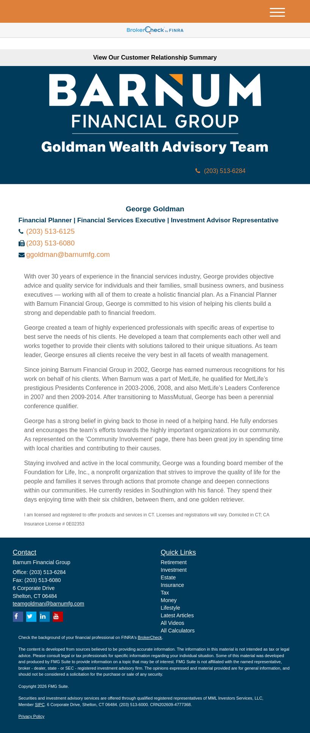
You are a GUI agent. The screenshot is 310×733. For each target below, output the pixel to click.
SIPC (40, 704)
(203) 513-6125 (50, 231)
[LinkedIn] (44, 617)
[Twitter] (31, 617)
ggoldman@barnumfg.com (68, 254)
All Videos (172, 623)
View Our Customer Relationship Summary (155, 57)
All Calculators (178, 631)
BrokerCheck (150, 637)
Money (169, 600)
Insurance (172, 585)
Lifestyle (170, 608)
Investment (174, 570)
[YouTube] (58, 617)
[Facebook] (18, 617)
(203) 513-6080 (50, 243)
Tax (165, 593)
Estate (168, 577)
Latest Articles (177, 615)
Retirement (174, 562)
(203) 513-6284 (220, 171)
